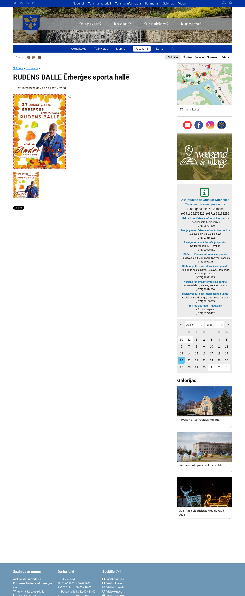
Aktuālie (173, 57)
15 (196, 353)
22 (196, 360)
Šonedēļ (199, 57)
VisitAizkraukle (115, 579)
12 (226, 346)
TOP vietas (101, 48)
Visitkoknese (114, 591)
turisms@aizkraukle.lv (30, 591)
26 (226, 360)
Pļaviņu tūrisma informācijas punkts (205, 242)
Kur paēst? (191, 24)
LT (33, 3)
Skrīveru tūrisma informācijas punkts (205, 254)
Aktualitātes (78, 48)
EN (27, 3)
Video (182, 3)
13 (181, 353)
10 (211, 346)
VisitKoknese (114, 583)
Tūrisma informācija (128, 3)
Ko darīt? (122, 24)
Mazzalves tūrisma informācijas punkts (205, 293)
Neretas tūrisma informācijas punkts (205, 281)
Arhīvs (225, 57)
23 (203, 360)
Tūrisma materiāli (99, 3)
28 (189, 367)
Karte (159, 48)
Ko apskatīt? (89, 24)
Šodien (187, 57)
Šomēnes (213, 57)
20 (181, 360)
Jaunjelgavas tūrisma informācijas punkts (205, 230)
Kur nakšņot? (156, 24)
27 (181, 367)
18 (218, 353)
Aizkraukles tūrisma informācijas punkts (205, 218)
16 (203, 353)
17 (211, 353)
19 (226, 353)
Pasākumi (141, 48)
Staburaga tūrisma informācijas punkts (205, 266)
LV (21, 3)
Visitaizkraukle (115, 587)
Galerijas (168, 3)
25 (218, 360)
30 (181, 339)
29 (196, 367)
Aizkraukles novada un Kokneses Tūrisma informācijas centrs (205, 202)
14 (189, 353)
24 (211, 360)
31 (189, 339)
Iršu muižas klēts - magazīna (205, 305)
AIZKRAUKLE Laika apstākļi (189, 582)
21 (189, 360)
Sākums (18, 68)
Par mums (151, 3)
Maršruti (121, 48)
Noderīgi (78, 3)
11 (218, 346)
